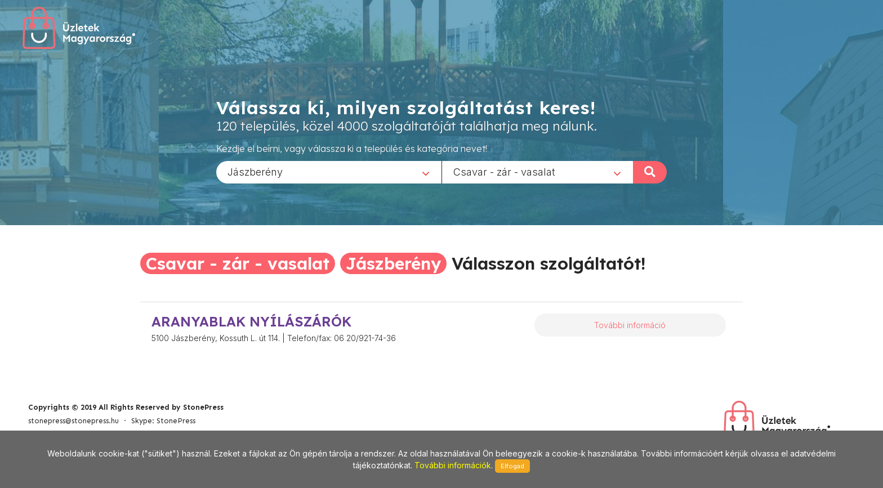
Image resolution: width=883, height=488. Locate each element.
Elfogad (512, 466)
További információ (630, 325)
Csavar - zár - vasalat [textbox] (504, 171)
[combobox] (329, 171)
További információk (452, 465)
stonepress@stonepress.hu (73, 421)
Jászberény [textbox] (255, 171)
